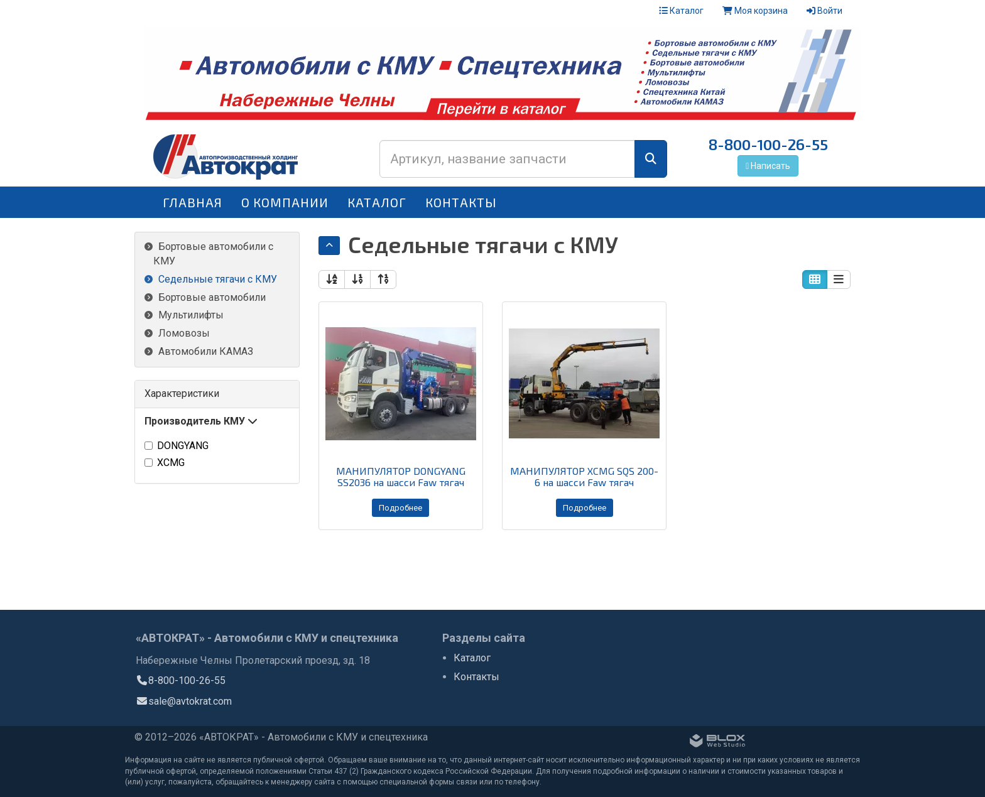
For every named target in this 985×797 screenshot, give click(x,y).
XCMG (164, 463)
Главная (192, 202)
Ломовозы (184, 333)
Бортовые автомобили (212, 297)
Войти (824, 11)
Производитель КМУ (201, 421)
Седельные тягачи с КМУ (217, 279)
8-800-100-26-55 (768, 144)
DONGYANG (176, 446)
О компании (285, 202)
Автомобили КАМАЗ (205, 351)
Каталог (681, 11)
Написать (768, 166)
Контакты (461, 202)
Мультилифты (191, 315)
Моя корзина (755, 11)
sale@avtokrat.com (184, 702)
